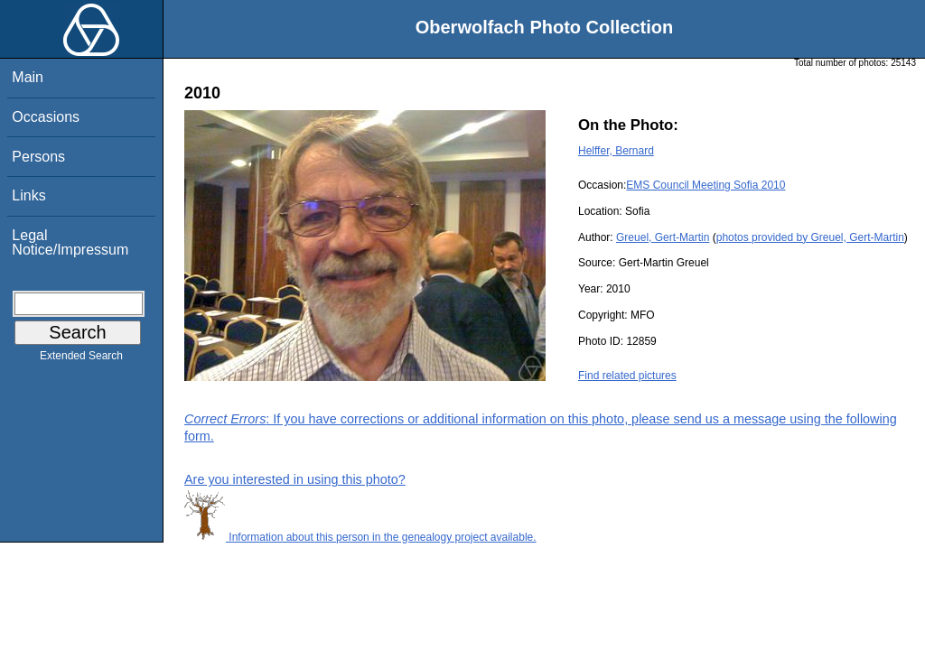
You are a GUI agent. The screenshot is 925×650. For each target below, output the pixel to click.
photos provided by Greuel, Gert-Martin (810, 237)
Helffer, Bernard (616, 150)
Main (27, 77)
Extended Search (81, 359)
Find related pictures (627, 375)
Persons (38, 156)
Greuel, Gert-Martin (662, 237)
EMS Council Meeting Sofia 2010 (705, 185)
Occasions (45, 117)
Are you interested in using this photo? (295, 479)
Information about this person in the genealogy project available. (360, 537)
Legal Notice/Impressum (70, 242)
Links (28, 195)
